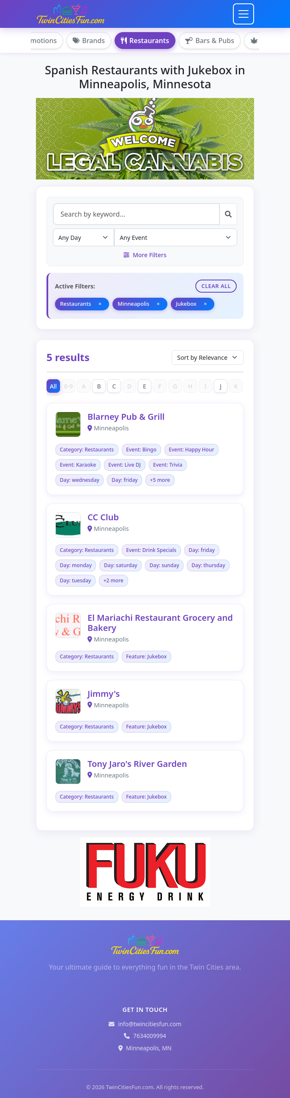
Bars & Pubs (209, 40)
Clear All (216, 286)
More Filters (144, 255)
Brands (89, 40)
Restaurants (145, 40)
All (53, 386)
